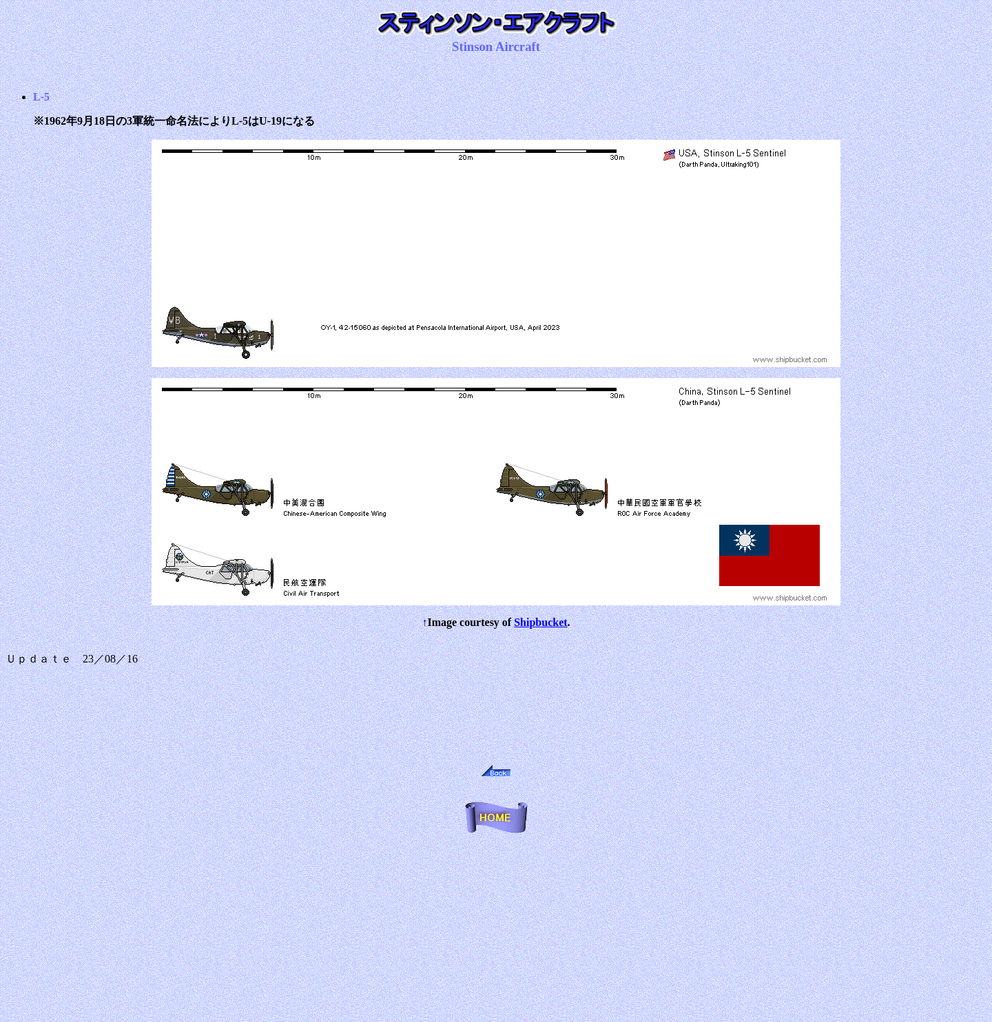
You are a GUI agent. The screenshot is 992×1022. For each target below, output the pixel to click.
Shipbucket (540, 622)
